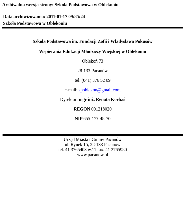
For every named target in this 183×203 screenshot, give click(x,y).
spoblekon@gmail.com (100, 89)
